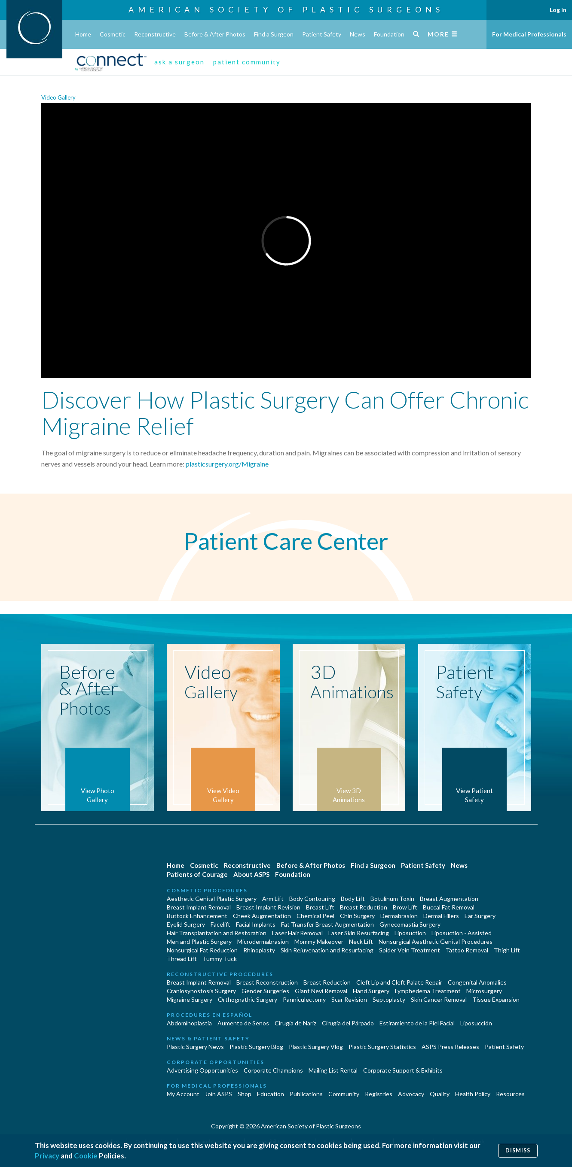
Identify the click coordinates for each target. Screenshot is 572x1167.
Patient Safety (321, 34)
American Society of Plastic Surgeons (286, 9)
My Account (183, 1093)
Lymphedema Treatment (428, 990)
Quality (440, 1093)
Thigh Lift (507, 950)
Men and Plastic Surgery (199, 941)
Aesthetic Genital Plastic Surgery (212, 898)
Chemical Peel (315, 915)
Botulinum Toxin (392, 898)
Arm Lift (273, 898)
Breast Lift (320, 907)
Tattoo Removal (467, 950)
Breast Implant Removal (199, 907)
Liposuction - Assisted (461, 933)
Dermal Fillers (441, 915)
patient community (247, 62)
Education (270, 1093)
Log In (558, 9)
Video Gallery (58, 97)
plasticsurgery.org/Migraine (227, 464)
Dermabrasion (399, 915)
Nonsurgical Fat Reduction (202, 950)
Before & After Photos (214, 34)
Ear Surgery (480, 915)
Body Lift (353, 898)
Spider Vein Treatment (409, 950)
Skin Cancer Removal (439, 999)
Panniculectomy (304, 999)
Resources (510, 1093)
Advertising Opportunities (202, 1070)
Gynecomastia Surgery (409, 924)
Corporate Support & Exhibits (403, 1070)
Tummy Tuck (219, 958)
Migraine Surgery (189, 999)
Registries (378, 1093)
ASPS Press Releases (450, 1046)
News (357, 34)
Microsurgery (484, 990)
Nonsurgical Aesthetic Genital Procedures (435, 941)
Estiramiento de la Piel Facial (417, 1023)
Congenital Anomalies (477, 982)
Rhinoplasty (259, 950)
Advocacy (411, 1093)
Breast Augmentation (449, 898)
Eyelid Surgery (186, 924)
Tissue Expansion (496, 999)
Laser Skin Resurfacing (358, 933)
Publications (306, 1093)
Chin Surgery (357, 915)
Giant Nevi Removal (321, 990)
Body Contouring (312, 898)
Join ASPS (218, 1093)
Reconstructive (155, 34)
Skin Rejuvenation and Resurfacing (327, 950)
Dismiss (517, 1150)
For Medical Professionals (529, 34)
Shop (244, 1093)
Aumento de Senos (243, 1023)
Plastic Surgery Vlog (316, 1046)
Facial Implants (255, 924)
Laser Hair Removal (297, 933)
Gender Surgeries (265, 990)
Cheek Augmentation (262, 915)
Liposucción (476, 1023)
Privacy (47, 1155)
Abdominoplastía (189, 1023)
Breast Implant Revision (268, 907)
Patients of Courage (197, 874)
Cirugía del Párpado (348, 1023)
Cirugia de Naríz (295, 1023)
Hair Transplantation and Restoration (216, 933)
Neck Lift (361, 941)
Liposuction (410, 933)
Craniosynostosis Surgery (201, 990)
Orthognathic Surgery (247, 999)
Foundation (389, 34)
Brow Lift (405, 907)
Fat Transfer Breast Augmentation (327, 924)
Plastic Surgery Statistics (382, 1046)
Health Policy (472, 1093)
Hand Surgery (371, 990)
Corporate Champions (273, 1070)
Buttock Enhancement (197, 915)
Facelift (220, 924)
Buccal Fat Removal (448, 907)
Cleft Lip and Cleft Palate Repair (399, 982)
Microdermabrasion (263, 941)
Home (83, 34)
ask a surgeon (179, 62)
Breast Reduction (363, 907)
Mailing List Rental (333, 1070)
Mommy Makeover (318, 941)
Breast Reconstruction (267, 982)
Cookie (86, 1155)
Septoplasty (389, 999)
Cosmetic (112, 34)
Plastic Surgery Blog (256, 1046)
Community (343, 1093)
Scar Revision (349, 999)
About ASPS (251, 874)
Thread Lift (182, 958)
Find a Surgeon (274, 34)
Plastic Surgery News (195, 1046)
